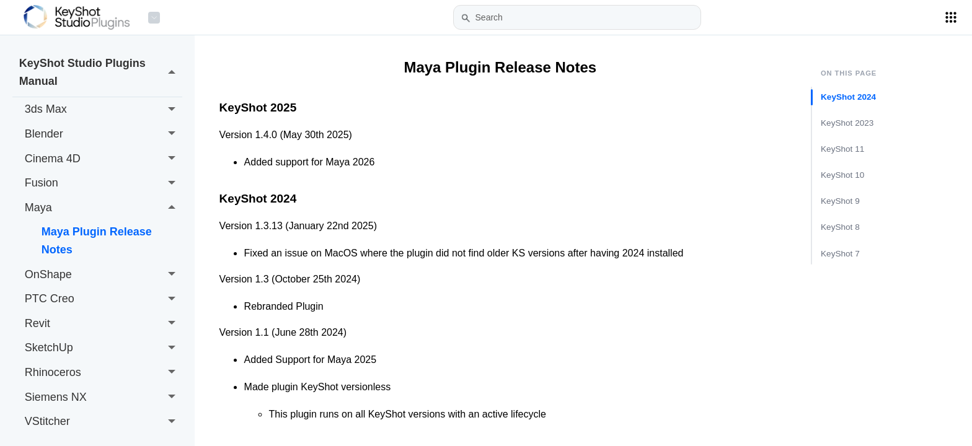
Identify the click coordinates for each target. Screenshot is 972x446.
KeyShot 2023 (847, 123)
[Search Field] (577, 17)
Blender (103, 134)
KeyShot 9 (840, 201)
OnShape (103, 274)
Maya (103, 207)
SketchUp (103, 348)
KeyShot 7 (840, 253)
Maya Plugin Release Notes (97, 240)
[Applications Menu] (951, 17)
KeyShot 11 (842, 149)
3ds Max (103, 109)
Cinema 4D (103, 158)
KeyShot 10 (842, 175)
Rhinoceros (103, 373)
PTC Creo (103, 299)
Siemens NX (103, 397)
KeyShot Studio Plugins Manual (100, 72)
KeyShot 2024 (848, 97)
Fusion (103, 183)
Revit (103, 323)
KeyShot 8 (840, 227)
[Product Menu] (154, 18)
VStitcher (103, 421)
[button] (466, 18)
